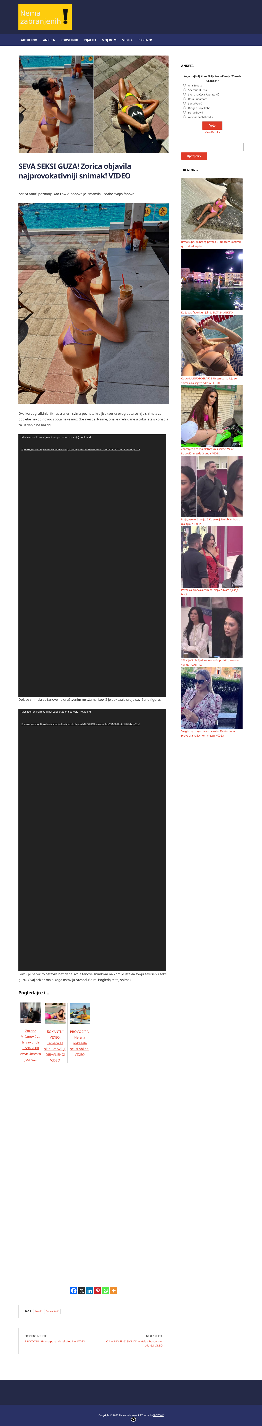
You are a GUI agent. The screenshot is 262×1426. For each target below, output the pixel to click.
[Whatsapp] (105, 1290)
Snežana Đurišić (197, 90)
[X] (81, 1290)
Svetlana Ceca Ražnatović (203, 94)
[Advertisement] (49, 1124)
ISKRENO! (145, 40)
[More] (113, 1290)
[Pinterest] (97, 1290)
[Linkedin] (89, 1290)
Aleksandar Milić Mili (200, 117)
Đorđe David (195, 112)
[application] (92, 565)
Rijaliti (90, 40)
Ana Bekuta (195, 85)
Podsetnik (69, 40)
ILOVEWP (158, 1415)
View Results (212, 132)
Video (127, 40)
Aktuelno (29, 40)
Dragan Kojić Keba (199, 108)
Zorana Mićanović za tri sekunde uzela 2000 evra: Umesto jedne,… (30, 1037)
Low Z (38, 1311)
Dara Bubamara (197, 99)
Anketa (49, 40)
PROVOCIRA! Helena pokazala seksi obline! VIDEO (80, 1035)
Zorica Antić (52, 1311)
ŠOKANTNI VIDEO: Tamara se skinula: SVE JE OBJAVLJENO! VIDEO (55, 1038)
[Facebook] (73, 1290)
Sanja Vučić (195, 103)
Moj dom (109, 40)
